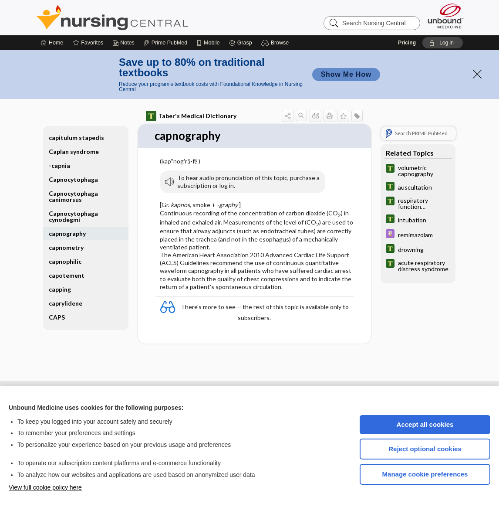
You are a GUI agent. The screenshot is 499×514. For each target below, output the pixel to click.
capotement (66, 275)
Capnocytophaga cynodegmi (73, 216)
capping (60, 289)
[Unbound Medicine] (446, 16)
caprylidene (65, 303)
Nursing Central (145, 17)
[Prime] (165, 42)
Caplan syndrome (74, 151)
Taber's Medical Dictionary (191, 116)
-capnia (59, 165)
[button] (276, 42)
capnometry (66, 247)
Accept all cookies (425, 424)
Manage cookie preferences (425, 474)
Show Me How (346, 74)
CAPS (57, 317)
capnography (67, 233)
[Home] (52, 42)
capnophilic (65, 261)
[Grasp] (240, 42)
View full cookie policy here (45, 487)
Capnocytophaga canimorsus (73, 196)
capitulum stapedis (76, 137)
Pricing (407, 43)
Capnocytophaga (73, 179)
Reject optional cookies (425, 449)
